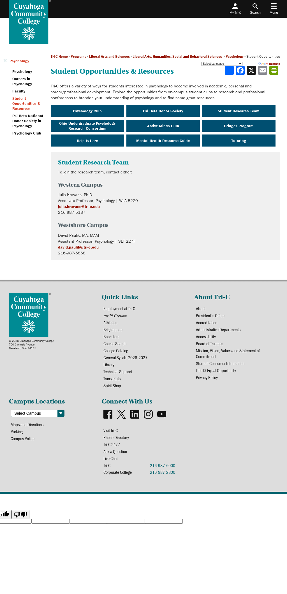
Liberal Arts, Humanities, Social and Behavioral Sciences (178, 56)
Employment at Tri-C (119, 308)
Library (108, 364)
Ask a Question (115, 451)
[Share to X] (252, 70)
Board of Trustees (209, 343)
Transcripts (112, 378)
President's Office (210, 315)
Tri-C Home (59, 56)
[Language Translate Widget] (222, 64)
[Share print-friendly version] (274, 70)
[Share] (229, 70)
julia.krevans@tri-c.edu (79, 206)
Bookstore (111, 336)
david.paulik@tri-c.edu (78, 247)
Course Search (114, 343)
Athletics (110, 322)
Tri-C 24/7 (111, 444)
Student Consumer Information (220, 363)
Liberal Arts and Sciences (109, 56)
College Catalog (115, 350)
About (200, 308)
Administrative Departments (218, 329)
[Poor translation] (20, 514)
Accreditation (206, 322)
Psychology (235, 56)
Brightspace (112, 329)
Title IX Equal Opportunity (216, 370)
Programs (78, 56)
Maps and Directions (27, 424)
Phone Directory (116, 437)
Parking (17, 431)
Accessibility (206, 336)
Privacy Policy (207, 377)
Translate (269, 64)
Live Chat (110, 458)
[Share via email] (263, 70)
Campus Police (22, 438)
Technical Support (117, 371)
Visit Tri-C (110, 430)
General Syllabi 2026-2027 (125, 357)
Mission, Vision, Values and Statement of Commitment (228, 353)
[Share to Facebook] (240, 70)
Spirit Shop (112, 385)
